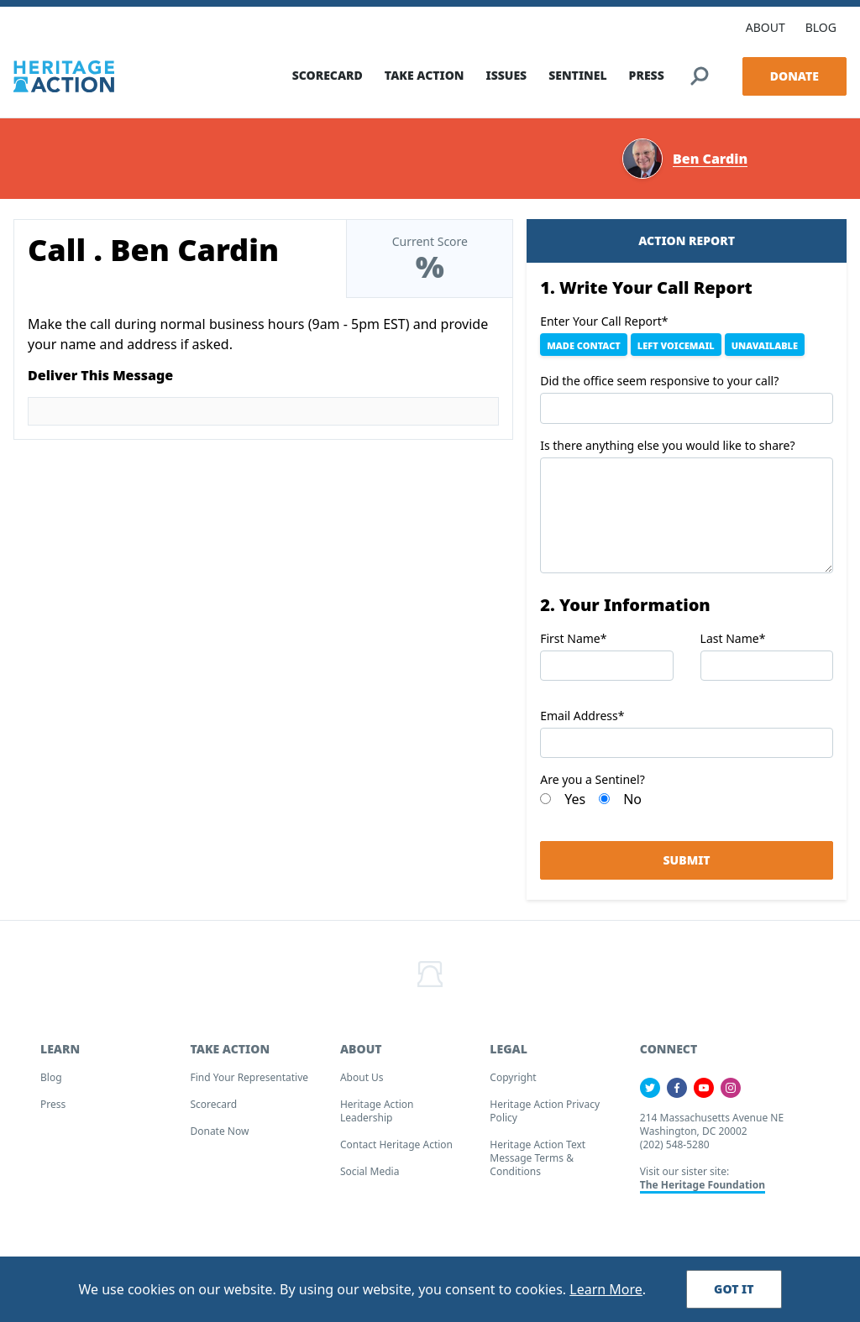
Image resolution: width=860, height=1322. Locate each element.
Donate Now (219, 1137)
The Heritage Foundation (702, 1191)
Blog (51, 1083)
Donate (794, 70)
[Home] (63, 70)
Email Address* (582, 721)
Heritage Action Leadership (377, 1117)
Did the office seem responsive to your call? (659, 387)
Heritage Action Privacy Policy (545, 1117)
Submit (687, 866)
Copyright (513, 1083)
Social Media (370, 1177)
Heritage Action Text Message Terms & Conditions (537, 1163)
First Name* (573, 643)
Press (53, 1110)
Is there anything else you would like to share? (667, 450)
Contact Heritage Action (396, 1150)
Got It (733, 1289)
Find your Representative (249, 1083)
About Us (362, 1083)
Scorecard (213, 1110)
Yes (574, 805)
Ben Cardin (710, 164)
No (632, 805)
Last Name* (733, 643)
